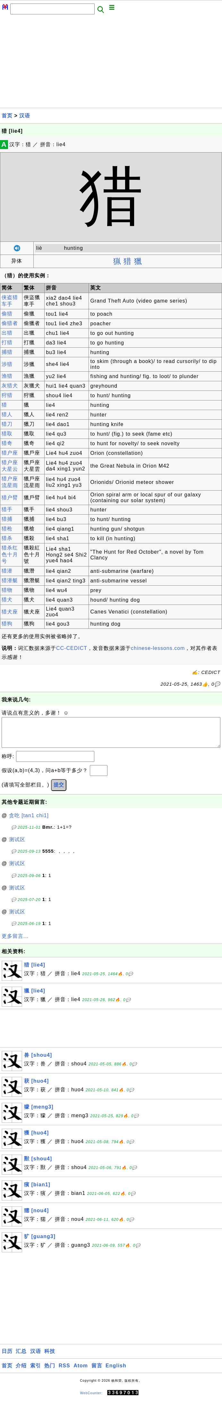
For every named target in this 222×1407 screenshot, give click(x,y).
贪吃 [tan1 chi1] (29, 822)
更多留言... (15, 942)
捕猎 (7, 352)
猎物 (7, 590)
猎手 (7, 509)
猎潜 (7, 570)
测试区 (17, 846)
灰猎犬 (10, 385)
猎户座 (10, 452)
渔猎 (7, 376)
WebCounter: (91, 1399)
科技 (49, 1357)
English (116, 1372)
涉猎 (7, 364)
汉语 (24, 115)
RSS (64, 1372)
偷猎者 (10, 323)
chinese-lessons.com (158, 648)
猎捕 (7, 519)
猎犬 (7, 599)
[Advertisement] (111, 63)
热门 (49, 1372)
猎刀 (7, 424)
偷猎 (7, 313)
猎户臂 (10, 497)
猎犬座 (10, 611)
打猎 (7, 342)
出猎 (7, 333)
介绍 (21, 1372)
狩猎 (7, 395)
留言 (96, 1372)
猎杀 (7, 538)
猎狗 (7, 623)
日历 (7, 1357)
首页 (7, 115)
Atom (80, 1372)
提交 (59, 791)
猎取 (7, 433)
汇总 (21, 1357)
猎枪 (7, 528)
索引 (35, 1372)
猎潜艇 (10, 580)
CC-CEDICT (71, 648)
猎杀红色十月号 (10, 554)
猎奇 (7, 443)
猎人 (7, 414)
